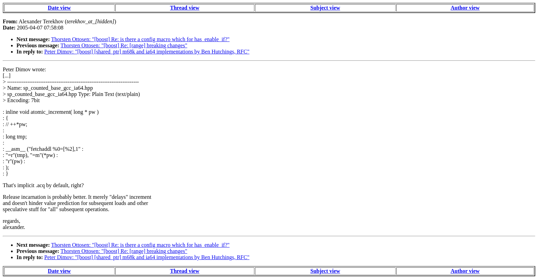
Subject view (325, 8)
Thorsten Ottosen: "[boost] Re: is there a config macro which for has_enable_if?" (140, 39)
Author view (465, 8)
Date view (59, 8)
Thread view (184, 8)
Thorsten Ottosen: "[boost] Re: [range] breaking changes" (123, 45)
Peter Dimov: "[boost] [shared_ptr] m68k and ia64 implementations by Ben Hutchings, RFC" (146, 51)
